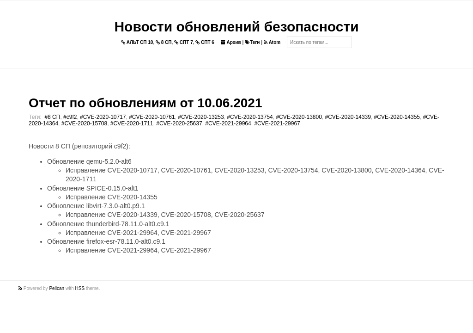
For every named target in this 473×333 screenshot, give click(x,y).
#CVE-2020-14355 (397, 117)
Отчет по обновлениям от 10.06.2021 (145, 103)
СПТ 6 (204, 42)
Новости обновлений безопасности (236, 26)
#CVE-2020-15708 (84, 123)
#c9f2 (70, 117)
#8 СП (52, 117)
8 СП (164, 42)
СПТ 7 (183, 42)
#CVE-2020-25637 (179, 123)
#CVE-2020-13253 (201, 117)
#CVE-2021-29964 (228, 123)
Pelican (56, 288)
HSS (80, 288)
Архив (231, 42)
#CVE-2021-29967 (277, 123)
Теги (252, 42)
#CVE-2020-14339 (348, 117)
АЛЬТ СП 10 (137, 42)
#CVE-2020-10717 (103, 117)
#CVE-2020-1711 (131, 123)
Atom (272, 42)
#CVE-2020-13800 (298, 117)
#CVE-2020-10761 (152, 117)
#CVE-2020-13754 (250, 117)
